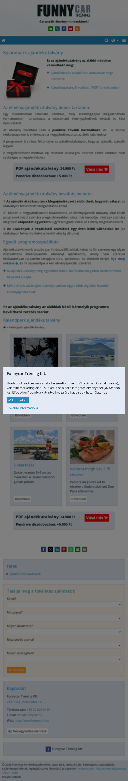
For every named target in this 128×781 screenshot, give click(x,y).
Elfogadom (17, 400)
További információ (21, 408)
